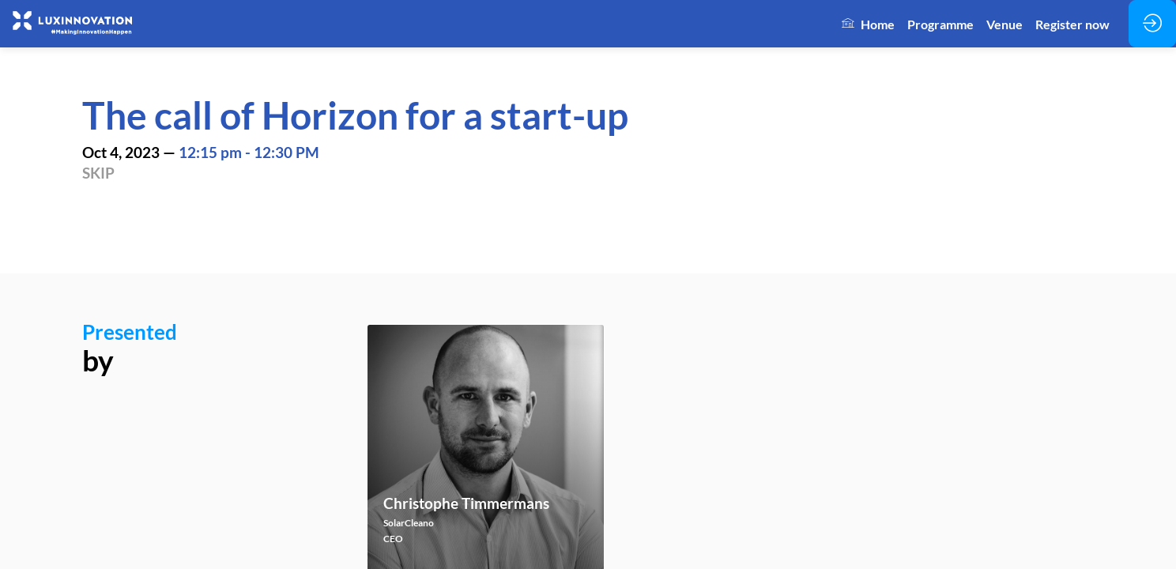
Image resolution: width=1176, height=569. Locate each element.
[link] (868, 23)
